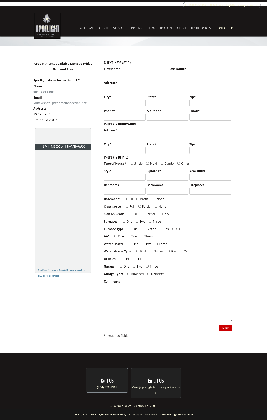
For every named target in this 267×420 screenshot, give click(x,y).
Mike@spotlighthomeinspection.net (60, 103)
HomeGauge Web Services (177, 414)
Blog (151, 28)
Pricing (137, 28)
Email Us (156, 380)
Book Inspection (173, 28)
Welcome (87, 28)
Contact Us (225, 28)
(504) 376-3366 (197, 5)
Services (119, 28)
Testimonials (201, 28)
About (103, 28)
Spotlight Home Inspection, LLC (112, 414)
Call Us (107, 380)
